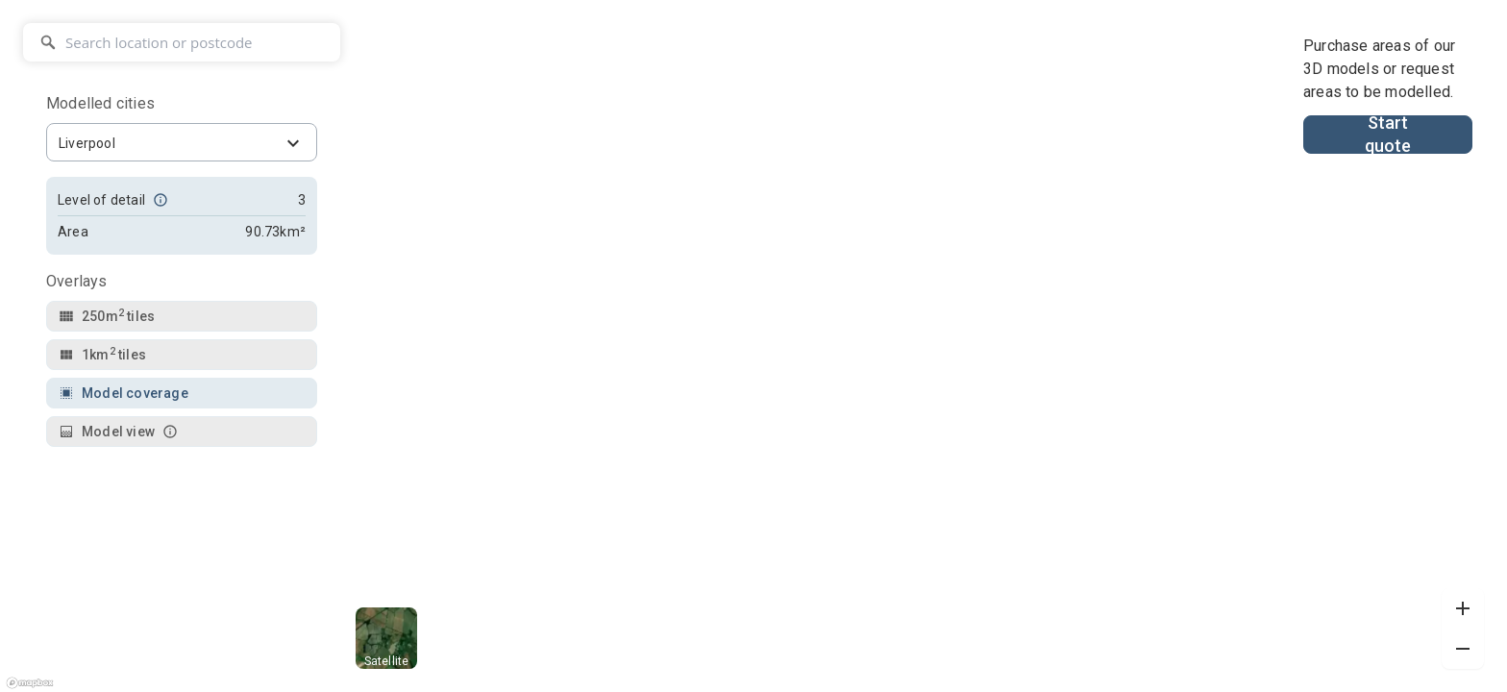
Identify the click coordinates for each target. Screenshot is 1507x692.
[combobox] (181, 142)
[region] (753, 346)
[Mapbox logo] (30, 684)
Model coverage (123, 393)
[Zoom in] (1463, 608)
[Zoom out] (1463, 649)
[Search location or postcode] (181, 42)
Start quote (1388, 134)
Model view (118, 431)
